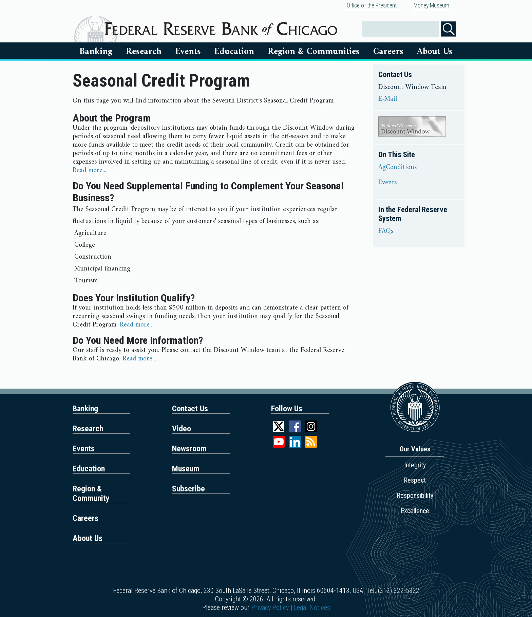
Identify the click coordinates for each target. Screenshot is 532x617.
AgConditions (397, 167)
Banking (95, 51)
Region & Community (91, 493)
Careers (388, 51)
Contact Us (190, 408)
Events (188, 51)
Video (181, 428)
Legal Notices (312, 607)
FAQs (385, 231)
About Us (435, 51)
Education (234, 51)
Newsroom (189, 448)
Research (144, 51)
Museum (186, 468)
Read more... (90, 170)
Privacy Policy (270, 607)
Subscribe (188, 488)
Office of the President (372, 5)
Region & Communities (314, 51)
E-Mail (387, 99)
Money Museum (431, 5)
